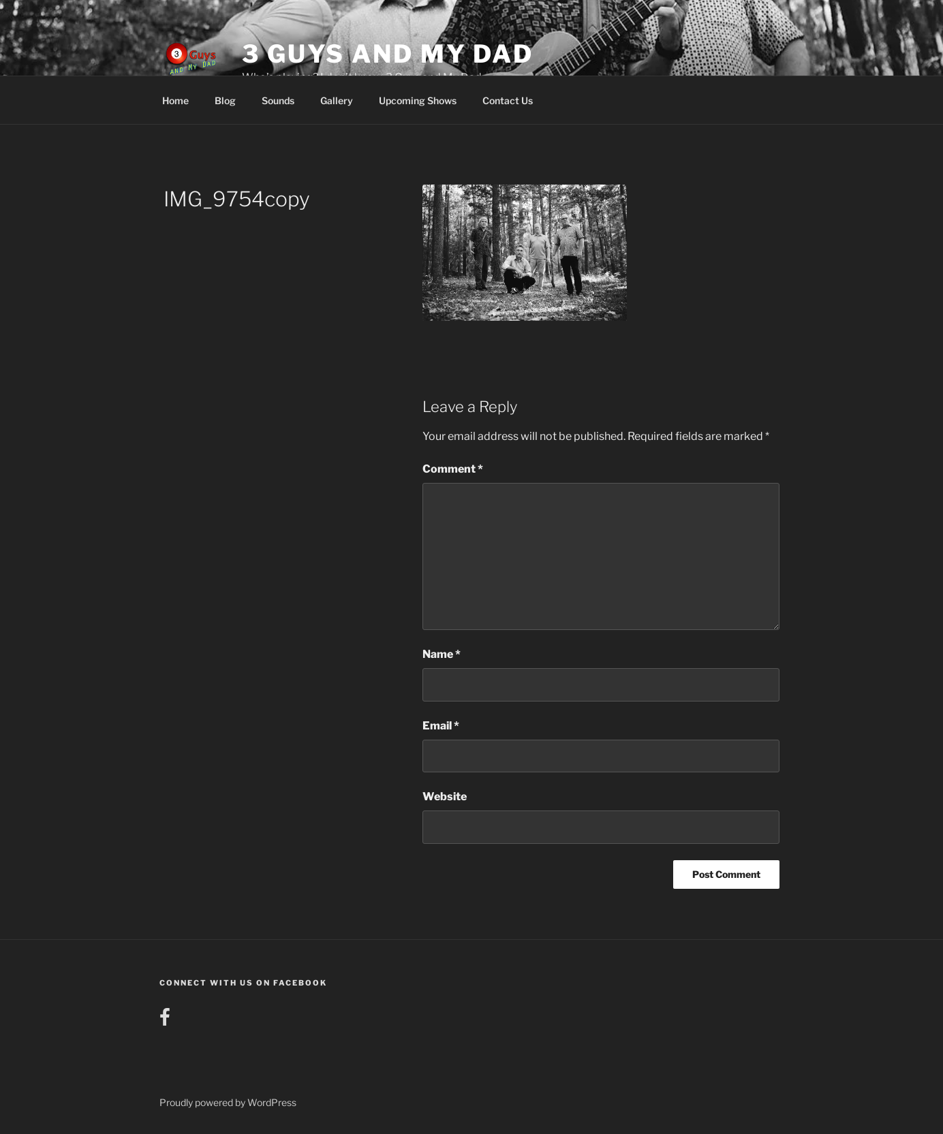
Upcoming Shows (418, 100)
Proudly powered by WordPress (227, 1102)
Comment (452, 468)
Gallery (336, 100)
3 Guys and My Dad (388, 54)
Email (440, 725)
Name (441, 654)
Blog (225, 100)
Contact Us (507, 100)
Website (444, 796)
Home (175, 100)
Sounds (278, 100)
